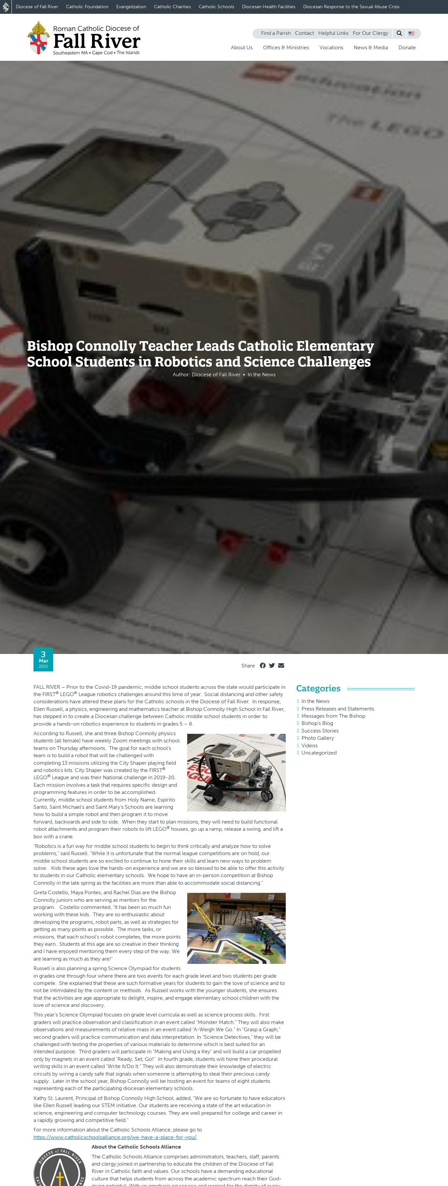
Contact (304, 33)
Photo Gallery (318, 738)
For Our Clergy (370, 33)
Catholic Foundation (87, 7)
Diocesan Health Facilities (268, 7)
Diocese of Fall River (37, 7)
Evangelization (131, 7)
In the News (315, 701)
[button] (411, 33)
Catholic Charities (172, 7)
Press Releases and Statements (338, 709)
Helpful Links (333, 33)
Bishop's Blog (317, 723)
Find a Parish (276, 33)
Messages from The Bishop (333, 716)
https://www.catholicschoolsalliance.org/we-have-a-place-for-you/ (115, 1137)
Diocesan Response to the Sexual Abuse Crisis (351, 7)
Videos (310, 745)
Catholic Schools (216, 7)
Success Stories (320, 731)
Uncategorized (319, 753)
